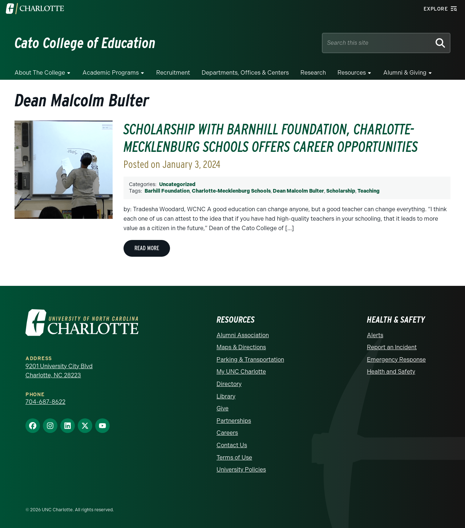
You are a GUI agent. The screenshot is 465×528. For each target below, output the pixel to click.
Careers (227, 432)
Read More (146, 248)
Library (226, 396)
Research (313, 72)
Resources (351, 72)
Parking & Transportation (250, 359)
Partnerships (234, 420)
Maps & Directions (241, 347)
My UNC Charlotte (241, 371)
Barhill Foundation (167, 191)
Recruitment (173, 72)
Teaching (368, 191)
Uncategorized (177, 184)
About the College (40, 72)
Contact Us (232, 445)
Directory (229, 384)
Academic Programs (110, 72)
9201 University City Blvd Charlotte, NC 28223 (59, 371)
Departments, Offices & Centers (245, 72)
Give (223, 408)
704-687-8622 (45, 401)
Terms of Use (234, 457)
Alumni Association (243, 335)
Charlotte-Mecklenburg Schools (231, 191)
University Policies (241, 469)
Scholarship (340, 191)
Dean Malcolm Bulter (298, 191)
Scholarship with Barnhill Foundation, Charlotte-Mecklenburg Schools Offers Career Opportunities (271, 138)
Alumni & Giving (404, 72)
